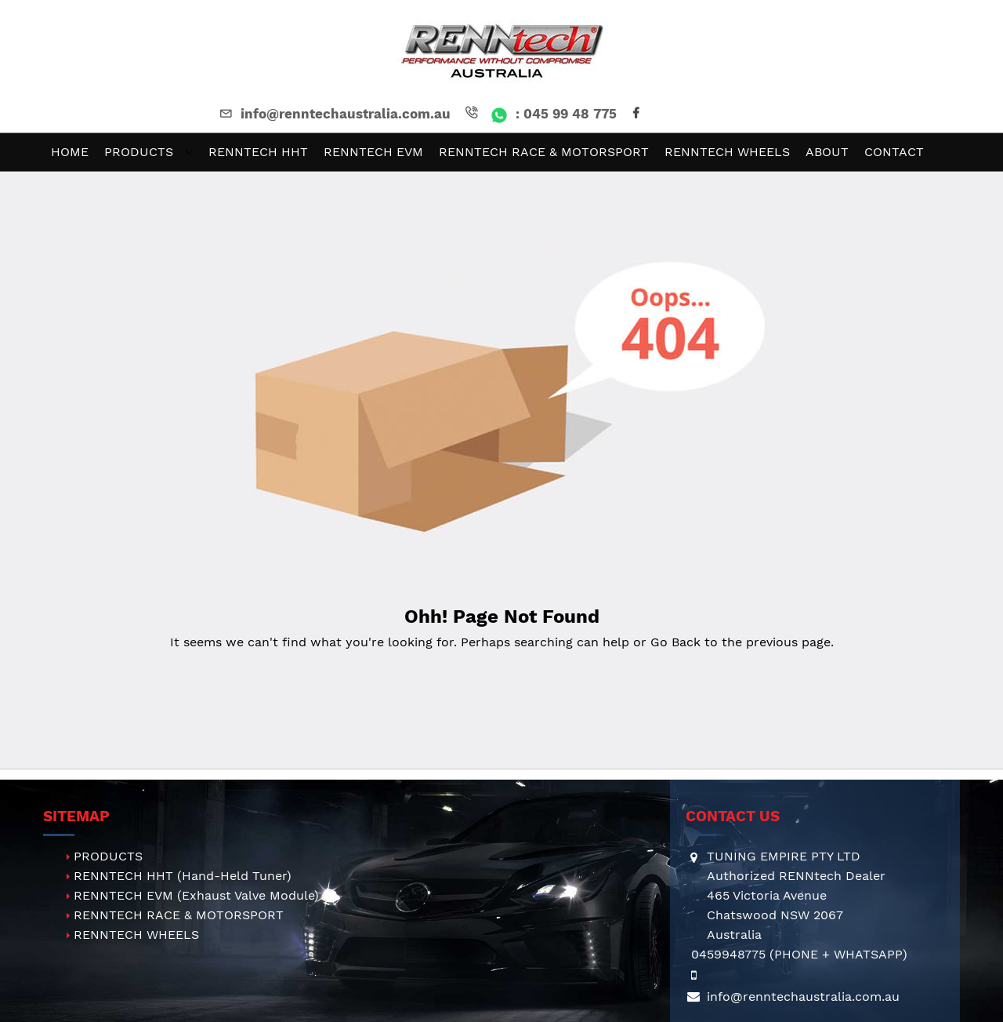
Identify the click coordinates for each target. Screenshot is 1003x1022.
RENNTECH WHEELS (136, 934)
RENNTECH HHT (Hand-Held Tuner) (182, 875)
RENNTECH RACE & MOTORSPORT (179, 914)
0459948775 (728, 954)
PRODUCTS (108, 856)
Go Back (675, 642)
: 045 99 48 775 (539, 114)
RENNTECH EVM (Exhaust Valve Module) (196, 895)
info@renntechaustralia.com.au (334, 114)
